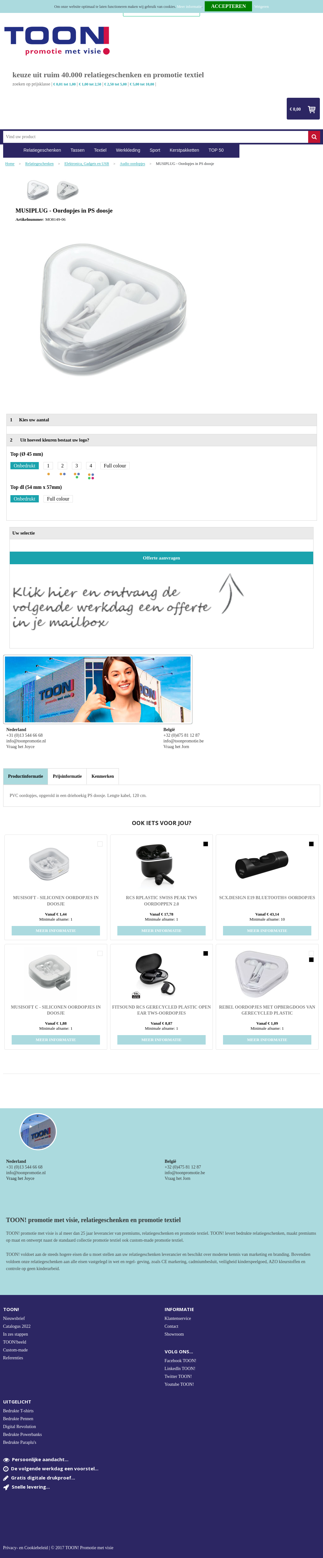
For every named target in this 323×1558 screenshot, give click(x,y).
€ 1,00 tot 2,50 (90, 84)
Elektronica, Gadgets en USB (86, 164)
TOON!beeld (14, 1342)
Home (11, 150)
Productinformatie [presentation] (25, 776)
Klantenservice (178, 1318)
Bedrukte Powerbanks (22, 1434)
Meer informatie (189, 6)
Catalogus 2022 (17, 1326)
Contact (172, 1326)
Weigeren (261, 6)
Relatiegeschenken (42, 150)
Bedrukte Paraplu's (20, 1442)
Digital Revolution (19, 1426)
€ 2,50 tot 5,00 (115, 84)
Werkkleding (128, 150)
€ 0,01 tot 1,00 (64, 84)
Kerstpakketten (184, 150)
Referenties (13, 1358)
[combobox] (155, 137)
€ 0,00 (295, 109)
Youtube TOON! (179, 1384)
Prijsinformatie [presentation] (67, 776)
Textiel (100, 150)
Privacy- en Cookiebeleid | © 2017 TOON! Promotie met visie (58, 1548)
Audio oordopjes (132, 164)
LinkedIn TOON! (180, 1368)
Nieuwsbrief (14, 1318)
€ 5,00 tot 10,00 (142, 84)
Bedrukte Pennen (18, 1418)
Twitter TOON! (178, 1376)
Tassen (78, 150)
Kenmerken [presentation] (102, 776)
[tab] (25, 776)
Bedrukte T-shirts (18, 1411)
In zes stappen (15, 1334)
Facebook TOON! (181, 1360)
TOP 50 (216, 150)
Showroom (174, 1334)
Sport (155, 150)
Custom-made (15, 1350)
